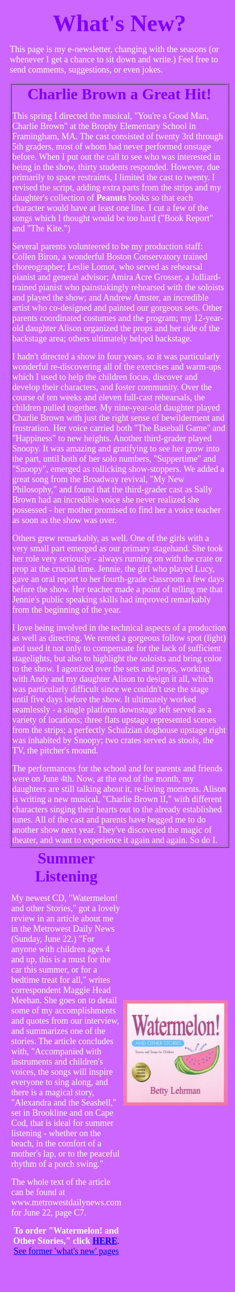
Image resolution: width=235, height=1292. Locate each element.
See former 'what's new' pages (66, 1251)
